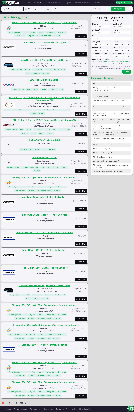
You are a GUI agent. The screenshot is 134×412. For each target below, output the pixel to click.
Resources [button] (97, 3)
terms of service (124, 62)
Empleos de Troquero (83, 3)
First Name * (96, 24)
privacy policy (109, 62)
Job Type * (96, 42)
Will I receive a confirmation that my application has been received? (111, 114)
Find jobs (118, 9)
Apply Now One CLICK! (124, 3)
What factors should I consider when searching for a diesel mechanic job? (110, 166)
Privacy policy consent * (101, 60)
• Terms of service (20, 409)
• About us (7, 409)
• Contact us (48, 409)
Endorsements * (119, 54)
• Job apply (59, 409)
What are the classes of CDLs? (104, 145)
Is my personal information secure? (106, 161)
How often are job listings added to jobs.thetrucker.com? (106, 95)
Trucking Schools (53, 3)
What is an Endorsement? (103, 157)
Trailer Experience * (99, 54)
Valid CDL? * (96, 48)
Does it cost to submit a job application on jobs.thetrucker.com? (108, 102)
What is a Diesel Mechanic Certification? (108, 171)
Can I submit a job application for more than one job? (111, 108)
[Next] (25, 403)
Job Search (27, 3)
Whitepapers (67, 3)
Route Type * (117, 48)
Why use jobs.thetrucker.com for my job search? (111, 84)
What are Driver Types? (101, 149)
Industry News (39, 3)
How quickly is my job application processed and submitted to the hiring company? (111, 121)
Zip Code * (96, 30)
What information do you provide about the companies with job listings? (109, 140)
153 (21, 403)
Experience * (117, 42)
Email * (94, 36)
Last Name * (117, 24)
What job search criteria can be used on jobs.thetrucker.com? (108, 89)
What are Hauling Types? (102, 153)
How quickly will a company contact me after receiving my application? (110, 127)
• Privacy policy (35, 409)
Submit (126, 72)
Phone (115, 30)
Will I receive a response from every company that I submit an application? (110, 133)
